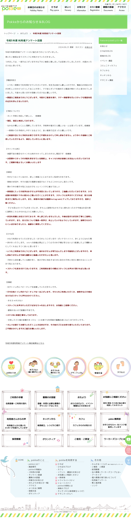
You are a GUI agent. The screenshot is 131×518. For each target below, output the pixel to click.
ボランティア (34, 493)
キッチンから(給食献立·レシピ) (71, 491)
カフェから (105, 70)
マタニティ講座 (106, 80)
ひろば (54, 9)
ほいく (68, 9)
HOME (19, 460)
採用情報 (95, 469)
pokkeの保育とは (65, 485)
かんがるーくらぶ (108, 464)
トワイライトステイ (66, 480)
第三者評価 (96, 483)
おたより (24, 33)
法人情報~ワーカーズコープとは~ (106, 472)
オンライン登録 (35, 475)
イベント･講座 (106, 60)
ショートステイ (64, 483)
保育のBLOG (105, 56)
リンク (94, 485)
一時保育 (61, 477)
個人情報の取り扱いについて (104, 477)
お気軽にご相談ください (68, 475)
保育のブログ (63, 488)
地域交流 (32, 491)
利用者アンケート (99, 480)
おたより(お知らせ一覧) (39, 483)
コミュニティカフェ (108, 65)
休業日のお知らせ (36, 9)
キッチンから (105, 75)
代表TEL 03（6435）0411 (116, 4)
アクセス (121, 9)
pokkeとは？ (34, 464)
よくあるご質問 (35, 488)
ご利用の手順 (34, 472)
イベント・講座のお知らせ (69, 472)
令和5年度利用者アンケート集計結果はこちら (24, 343)
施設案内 (32, 467)
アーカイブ (96, 475)
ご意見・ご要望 (98, 467)
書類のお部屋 (34, 477)
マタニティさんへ (65, 493)
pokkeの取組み (35, 469)
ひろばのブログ (64, 467)
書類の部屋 (108, 9)
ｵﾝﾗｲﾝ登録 (95, 9)
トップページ (9, 33)
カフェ (60, 469)
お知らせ (81, 9)
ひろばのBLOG (106, 51)
